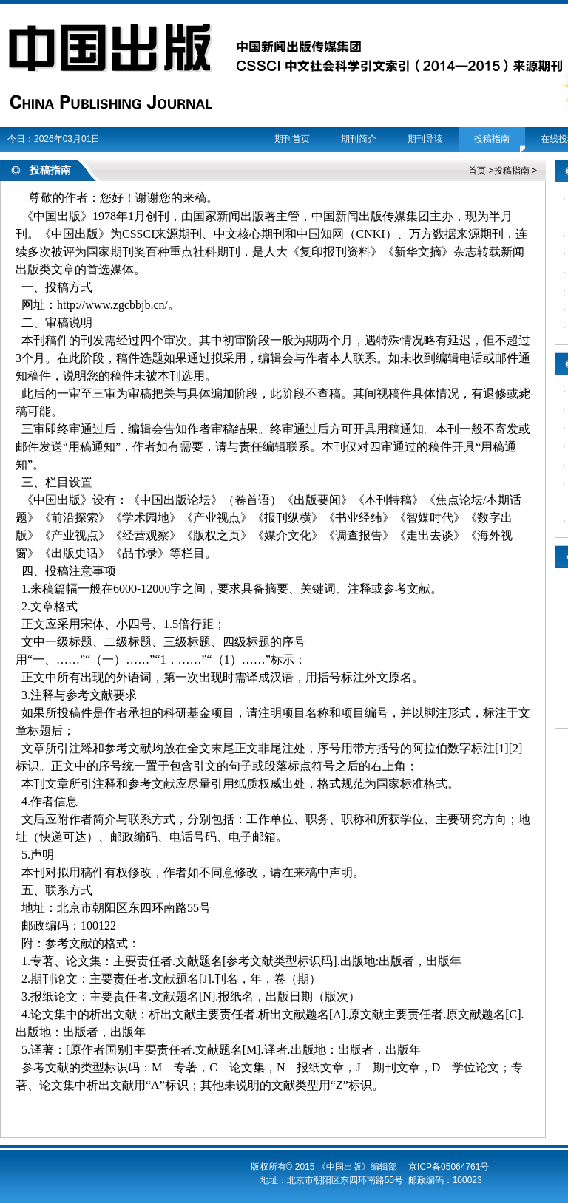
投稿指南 (492, 139)
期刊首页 (292, 139)
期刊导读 (425, 139)
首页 (477, 171)
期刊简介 (358, 139)
